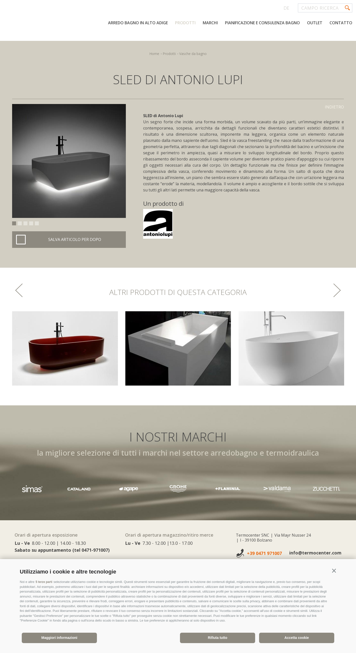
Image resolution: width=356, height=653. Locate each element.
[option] (69, 161)
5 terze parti (45, 582)
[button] (334, 571)
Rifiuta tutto (217, 638)
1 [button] (14, 223)
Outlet (314, 39)
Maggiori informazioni (59, 638)
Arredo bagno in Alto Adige (138, 39)
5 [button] (37, 223)
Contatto (341, 39)
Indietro (334, 107)
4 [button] (31, 223)
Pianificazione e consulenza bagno (262, 39)
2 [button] (20, 223)
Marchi (210, 39)
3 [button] (25, 223)
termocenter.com (63, 23)
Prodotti (185, 39)
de (286, 8)
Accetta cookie (297, 638)
